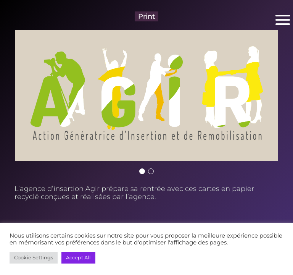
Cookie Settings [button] (33, 257)
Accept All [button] (78, 257)
